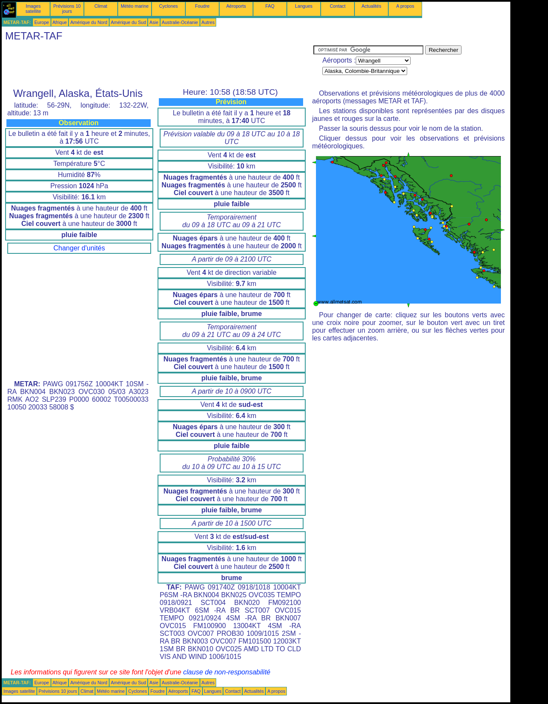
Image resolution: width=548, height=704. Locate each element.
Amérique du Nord (88, 22)
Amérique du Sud (128, 22)
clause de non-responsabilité (227, 672)
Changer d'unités (79, 248)
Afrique (60, 22)
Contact (337, 6)
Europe (41, 22)
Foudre (202, 6)
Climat (100, 6)
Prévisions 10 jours (67, 8)
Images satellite (33, 8)
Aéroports (236, 6)
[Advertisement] (157, 64)
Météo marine (135, 6)
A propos (405, 6)
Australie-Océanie (180, 22)
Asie (153, 22)
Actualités (371, 6)
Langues (304, 6)
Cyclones (168, 6)
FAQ (269, 6)
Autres (208, 22)
